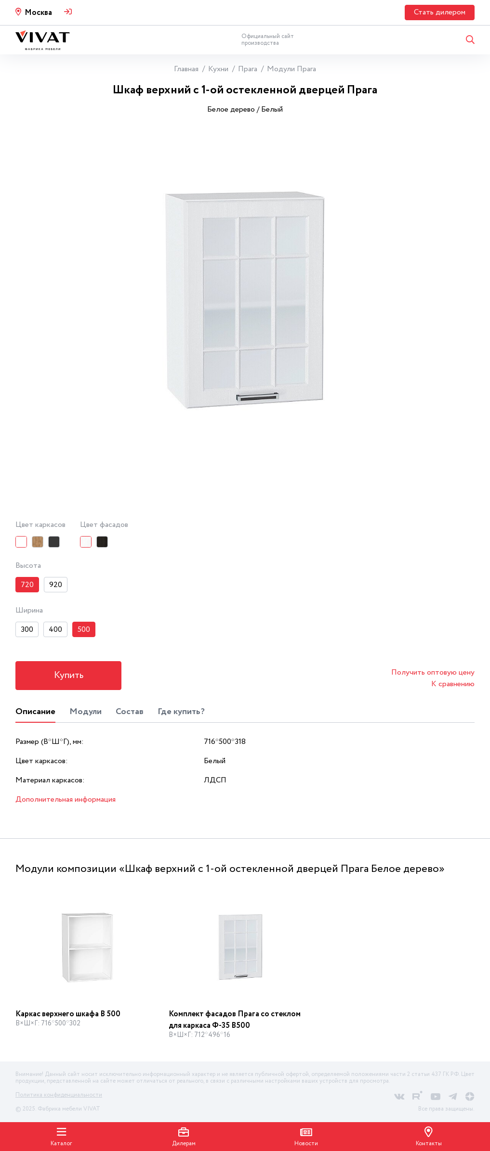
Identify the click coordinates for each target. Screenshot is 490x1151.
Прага (247, 69)
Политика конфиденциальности (58, 1095)
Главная (186, 69)
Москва (38, 13)
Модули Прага (291, 69)
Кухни (218, 69)
